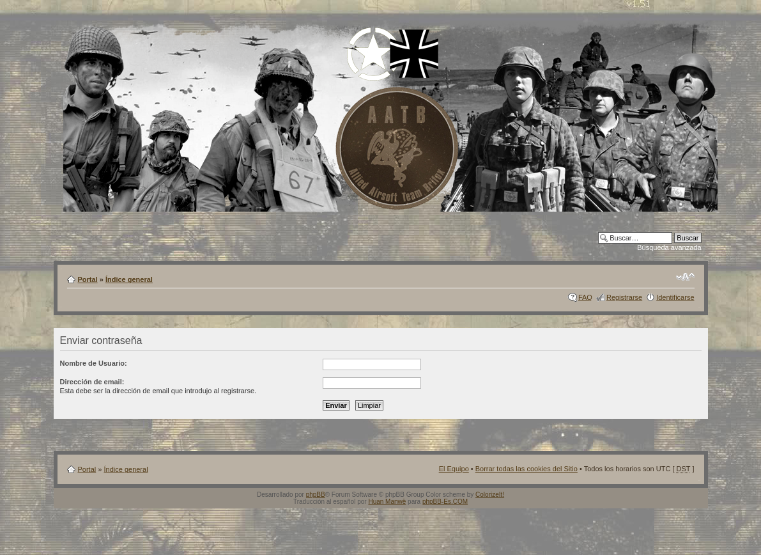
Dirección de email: (92, 382)
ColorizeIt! (489, 494)
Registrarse (624, 297)
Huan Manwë (387, 501)
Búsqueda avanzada (669, 247)
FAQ (585, 297)
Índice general (129, 279)
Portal (88, 279)
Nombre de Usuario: (93, 363)
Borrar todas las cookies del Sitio (526, 469)
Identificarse (675, 297)
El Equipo (454, 469)
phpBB (315, 494)
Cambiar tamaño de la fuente (685, 277)
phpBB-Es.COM (445, 501)
